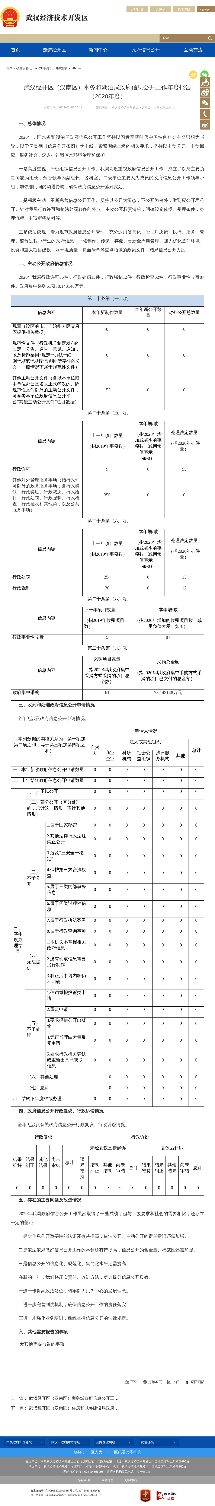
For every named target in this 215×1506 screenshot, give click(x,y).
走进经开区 (54, 49)
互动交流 (193, 49)
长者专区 (184, 9)
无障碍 (161, 9)
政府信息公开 (146, 49)
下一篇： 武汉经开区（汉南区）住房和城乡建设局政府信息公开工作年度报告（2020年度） (97, 1408)
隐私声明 (84, 1480)
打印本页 (155, 1382)
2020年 (76, 68)
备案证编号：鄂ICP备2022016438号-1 (52, 1490)
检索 (210, 38)
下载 (133, 1382)
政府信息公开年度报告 (53, 68)
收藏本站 (131, 1480)
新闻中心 (98, 49)
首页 (15, 49)
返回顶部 (197, 1382)
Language (203, 9)
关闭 (176, 1382)
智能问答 (137, 9)
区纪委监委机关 (127, 1452)
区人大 (96, 1452)
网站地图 (107, 1480)
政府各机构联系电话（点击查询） (129, 1471)
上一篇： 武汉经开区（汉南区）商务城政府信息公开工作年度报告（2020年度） (86, 1398)
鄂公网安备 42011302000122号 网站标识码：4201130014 (64, 1494)
